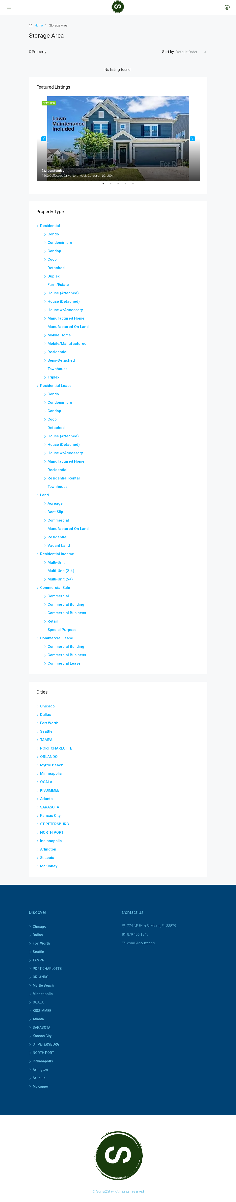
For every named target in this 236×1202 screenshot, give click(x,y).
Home (39, 25)
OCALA (46, 782)
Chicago (47, 706)
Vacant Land (59, 545)
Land (44, 495)
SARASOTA (49, 807)
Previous (43, 138)
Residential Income (57, 554)
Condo (53, 234)
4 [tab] (128, 185)
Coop (52, 259)
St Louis (47, 857)
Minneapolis (51, 773)
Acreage (55, 503)
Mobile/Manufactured (67, 343)
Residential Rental (64, 478)
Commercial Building (66, 604)
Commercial (58, 520)
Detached (56, 268)
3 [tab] (120, 185)
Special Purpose (62, 629)
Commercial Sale (55, 587)
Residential (50, 226)
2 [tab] (113, 185)
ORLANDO (49, 756)
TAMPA (46, 740)
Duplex (54, 276)
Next (192, 138)
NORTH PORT (51, 832)
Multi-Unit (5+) (60, 579)
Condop (54, 251)
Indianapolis (51, 841)
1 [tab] (105, 185)
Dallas (45, 714)
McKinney (48, 866)
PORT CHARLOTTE (56, 748)
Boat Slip (55, 512)
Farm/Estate (58, 284)
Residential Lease (56, 385)
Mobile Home (59, 335)
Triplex (53, 377)
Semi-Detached (61, 360)
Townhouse (58, 369)
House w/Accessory (65, 310)
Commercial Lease (56, 638)
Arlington (48, 849)
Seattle (46, 731)
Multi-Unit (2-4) (61, 571)
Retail (53, 621)
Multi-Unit (56, 562)
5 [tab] (135, 185)
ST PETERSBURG (54, 824)
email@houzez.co (141, 943)
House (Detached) (64, 301)
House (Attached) (63, 293)
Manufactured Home (66, 318)
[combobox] (191, 52)
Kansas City (50, 815)
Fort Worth (49, 723)
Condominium (60, 242)
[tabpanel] (118, 138)
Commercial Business (67, 613)
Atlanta (46, 799)
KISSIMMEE (49, 790)
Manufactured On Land (68, 327)
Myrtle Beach (51, 765)
